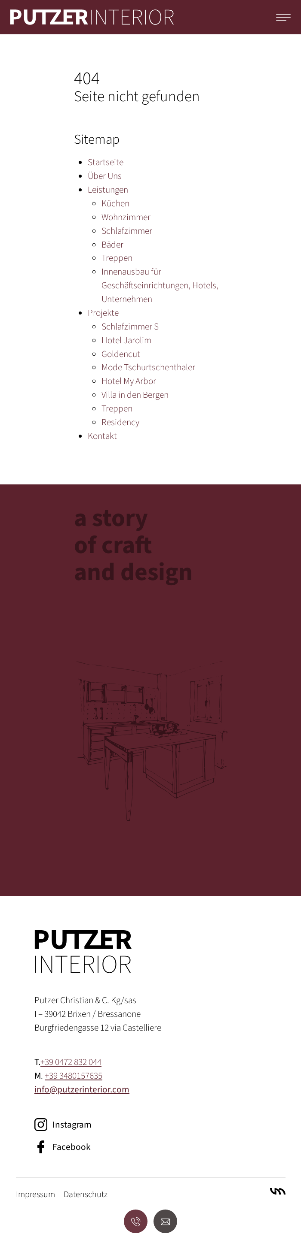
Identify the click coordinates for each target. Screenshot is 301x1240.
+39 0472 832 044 (70, 1062)
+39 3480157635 (73, 1076)
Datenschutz (86, 1195)
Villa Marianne (278, 1191)
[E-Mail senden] (165, 1221)
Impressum (35, 1195)
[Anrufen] (135, 1221)
